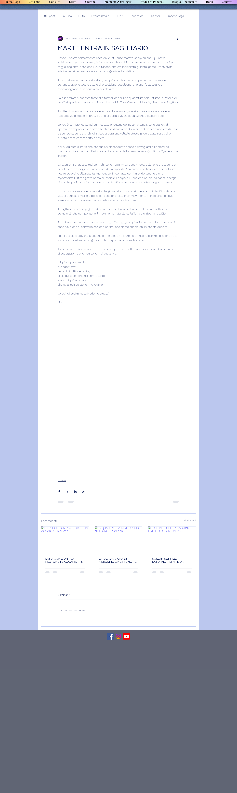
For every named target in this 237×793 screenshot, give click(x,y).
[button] (191, 16)
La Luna (67, 16)
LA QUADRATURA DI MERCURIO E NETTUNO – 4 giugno (118, 560)
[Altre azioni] (177, 38)
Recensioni (137, 16)
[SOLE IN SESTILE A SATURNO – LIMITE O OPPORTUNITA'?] (172, 539)
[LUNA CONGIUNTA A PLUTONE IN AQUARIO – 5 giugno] (65, 539)
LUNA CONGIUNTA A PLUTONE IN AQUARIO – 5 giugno (63, 560)
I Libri (119, 16)
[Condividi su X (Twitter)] (67, 491)
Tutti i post (48, 16)
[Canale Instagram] (118, 636)
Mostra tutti (190, 520)
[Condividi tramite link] (83, 491)
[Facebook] (110, 636)
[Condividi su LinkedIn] (75, 491)
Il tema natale (100, 16)
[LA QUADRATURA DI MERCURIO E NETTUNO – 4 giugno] (118, 539)
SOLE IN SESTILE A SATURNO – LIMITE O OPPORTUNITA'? (167, 560)
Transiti (155, 16)
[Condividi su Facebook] (59, 491)
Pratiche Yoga (175, 16)
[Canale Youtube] (126, 636)
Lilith (81, 16)
